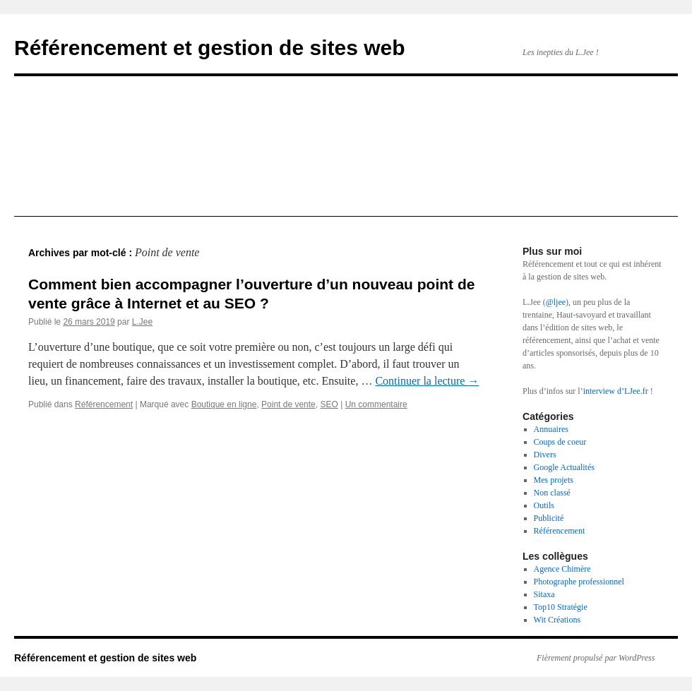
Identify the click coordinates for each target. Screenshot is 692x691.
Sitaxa (544, 594)
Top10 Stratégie (560, 607)
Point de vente (288, 404)
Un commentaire (376, 404)
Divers (545, 454)
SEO (329, 404)
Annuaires (551, 429)
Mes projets (553, 480)
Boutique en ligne (224, 404)
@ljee (556, 302)
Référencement (104, 404)
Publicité (549, 518)
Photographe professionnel (579, 582)
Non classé (552, 493)
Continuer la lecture (427, 381)
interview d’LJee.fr (615, 391)
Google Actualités (564, 467)
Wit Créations (557, 620)
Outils (544, 505)
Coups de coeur (560, 442)
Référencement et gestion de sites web (209, 47)
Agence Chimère (562, 569)
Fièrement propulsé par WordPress (596, 658)
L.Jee (142, 322)
